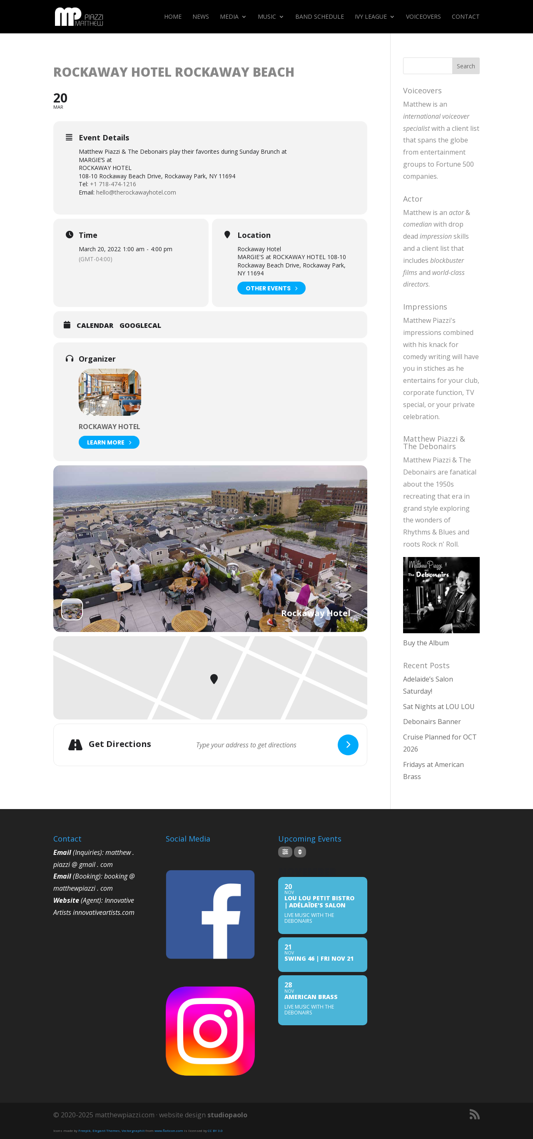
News (200, 17)
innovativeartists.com (103, 912)
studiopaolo (227, 1114)
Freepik (84, 1130)
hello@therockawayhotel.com (136, 192)
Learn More (109, 442)
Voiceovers (423, 17)
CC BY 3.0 (215, 1130)
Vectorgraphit (133, 1130)
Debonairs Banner (432, 721)
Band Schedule (319, 17)
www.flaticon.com (168, 1130)
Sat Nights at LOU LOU (439, 706)
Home (173, 17)
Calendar (95, 326)
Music (267, 17)
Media (229, 17)
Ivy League (371, 17)
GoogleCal (140, 326)
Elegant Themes (106, 1130)
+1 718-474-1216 (113, 184)
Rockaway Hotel (109, 426)
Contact (466, 17)
